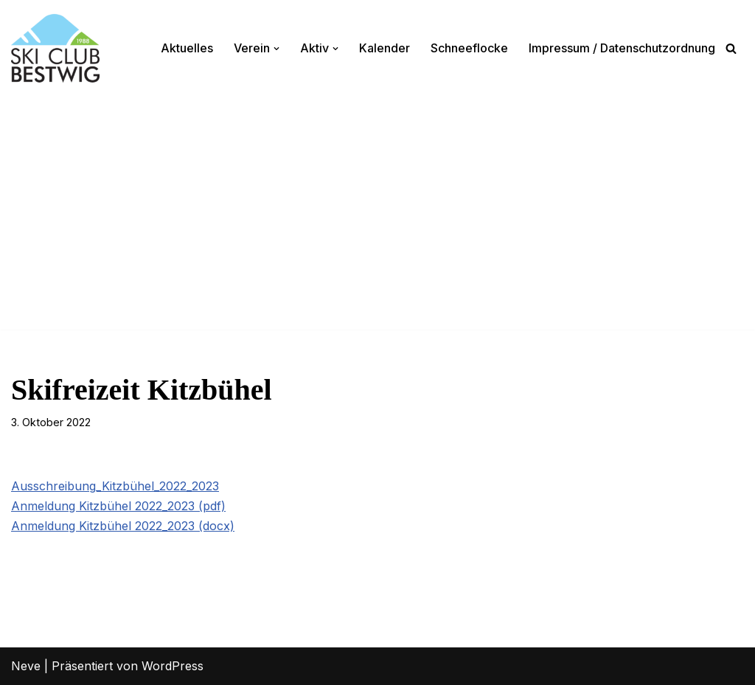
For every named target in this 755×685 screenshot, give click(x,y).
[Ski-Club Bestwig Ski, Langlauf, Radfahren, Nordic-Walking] (55, 48)
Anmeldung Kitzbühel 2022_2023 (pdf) (118, 505)
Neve (26, 665)
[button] (276, 49)
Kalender (384, 48)
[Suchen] (731, 48)
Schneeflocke (469, 48)
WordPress (172, 665)
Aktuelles (187, 48)
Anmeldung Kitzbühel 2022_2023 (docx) (122, 525)
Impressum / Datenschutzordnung (622, 48)
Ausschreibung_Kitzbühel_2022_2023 (115, 486)
